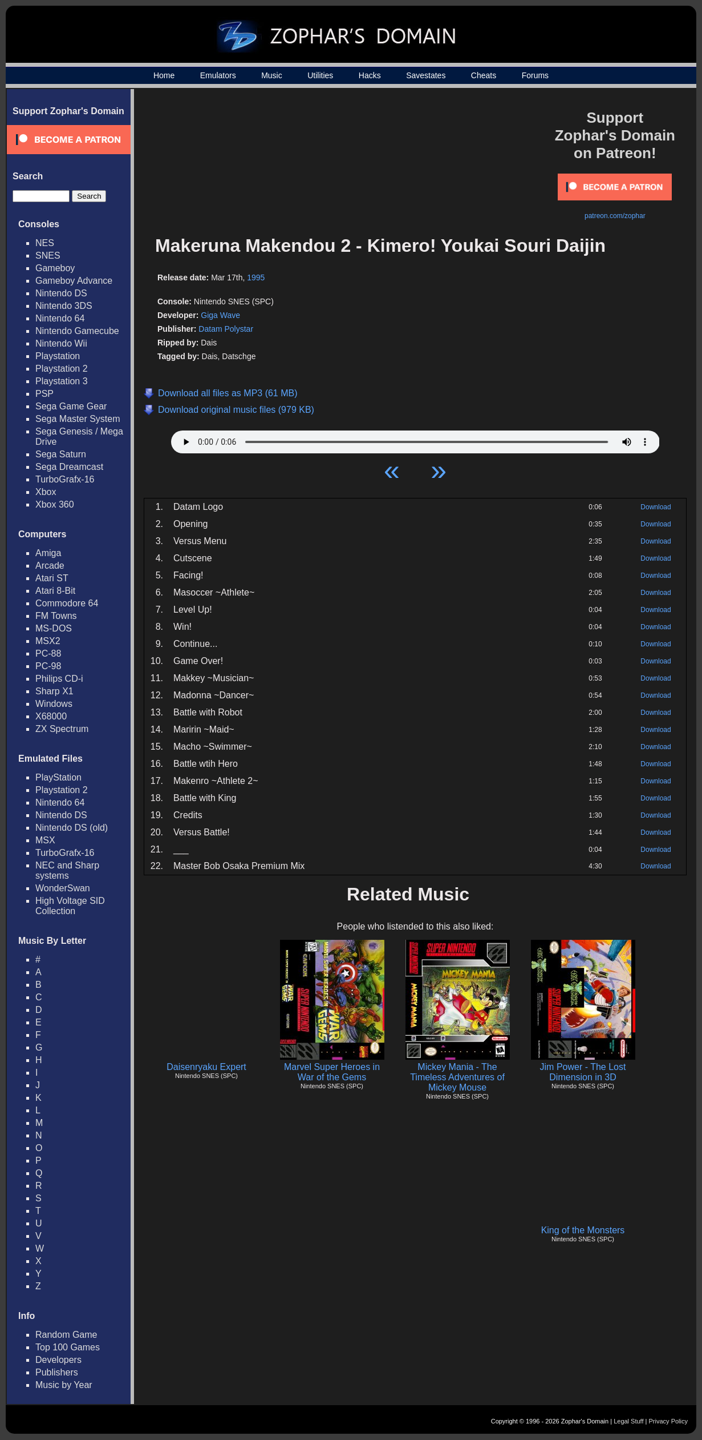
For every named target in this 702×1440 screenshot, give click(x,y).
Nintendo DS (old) (71, 827)
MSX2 (47, 641)
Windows (53, 704)
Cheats (483, 75)
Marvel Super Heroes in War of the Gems (332, 1072)
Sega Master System (77, 419)
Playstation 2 (61, 368)
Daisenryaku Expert (206, 1067)
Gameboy (55, 268)
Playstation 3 (61, 381)
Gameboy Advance (73, 280)
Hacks (370, 75)
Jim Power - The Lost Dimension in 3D (583, 1072)
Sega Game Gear (71, 406)
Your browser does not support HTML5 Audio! (415, 439)
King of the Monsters (583, 1230)
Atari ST (51, 578)
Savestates (425, 75)
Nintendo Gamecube (77, 331)
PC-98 (48, 666)
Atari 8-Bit (55, 591)
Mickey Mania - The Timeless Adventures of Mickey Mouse (457, 1077)
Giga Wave (220, 315)
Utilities (320, 75)
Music (271, 75)
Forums (535, 75)
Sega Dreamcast (69, 467)
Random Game (66, 1335)
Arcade (49, 565)
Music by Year (63, 1385)
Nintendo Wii (61, 343)
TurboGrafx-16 (64, 479)
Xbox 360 (54, 504)
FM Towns (56, 616)
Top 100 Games (67, 1347)
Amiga (48, 553)
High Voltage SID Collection (70, 906)
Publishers (56, 1372)
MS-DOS (53, 628)
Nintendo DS (61, 293)
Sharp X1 (54, 691)
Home (164, 75)
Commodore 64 (66, 603)
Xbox (45, 492)
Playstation (57, 356)
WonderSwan (62, 888)
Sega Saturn (60, 454)
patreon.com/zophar (615, 216)
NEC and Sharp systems (67, 870)
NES (44, 243)
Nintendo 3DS (63, 306)
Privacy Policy (668, 1421)
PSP (44, 394)
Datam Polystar (225, 328)
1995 (256, 277)
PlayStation (58, 777)
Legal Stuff (628, 1421)
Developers (58, 1360)
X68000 (51, 716)
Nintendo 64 (59, 318)
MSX (45, 840)
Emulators (218, 75)
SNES (47, 255)
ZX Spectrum (61, 729)
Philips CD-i (59, 678)
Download (655, 507)
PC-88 (48, 653)
